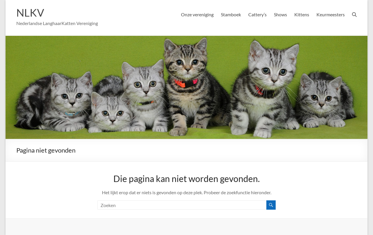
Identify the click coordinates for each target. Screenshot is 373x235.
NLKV (30, 12)
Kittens (301, 14)
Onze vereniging (197, 14)
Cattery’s (257, 14)
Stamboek (231, 14)
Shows (280, 14)
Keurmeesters (330, 14)
